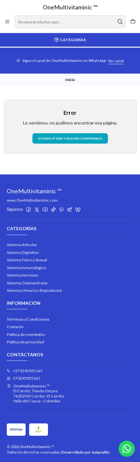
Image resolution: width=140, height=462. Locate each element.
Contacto (15, 326)
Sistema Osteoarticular (27, 282)
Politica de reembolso (26, 334)
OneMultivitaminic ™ (70, 7)
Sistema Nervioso (22, 275)
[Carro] (132, 21)
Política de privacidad (25, 341)
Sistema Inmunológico (26, 267)
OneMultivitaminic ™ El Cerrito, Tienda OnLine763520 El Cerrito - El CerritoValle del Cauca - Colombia (35, 393)
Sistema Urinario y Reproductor (34, 290)
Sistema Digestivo (23, 252)
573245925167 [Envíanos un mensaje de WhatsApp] (23, 378)
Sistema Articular (22, 244)
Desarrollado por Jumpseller (85, 452)
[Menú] (7, 21)
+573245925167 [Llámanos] (24, 370)
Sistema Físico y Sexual (27, 259)
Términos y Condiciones (28, 319)
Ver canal (116, 61)
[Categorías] (70, 40)
